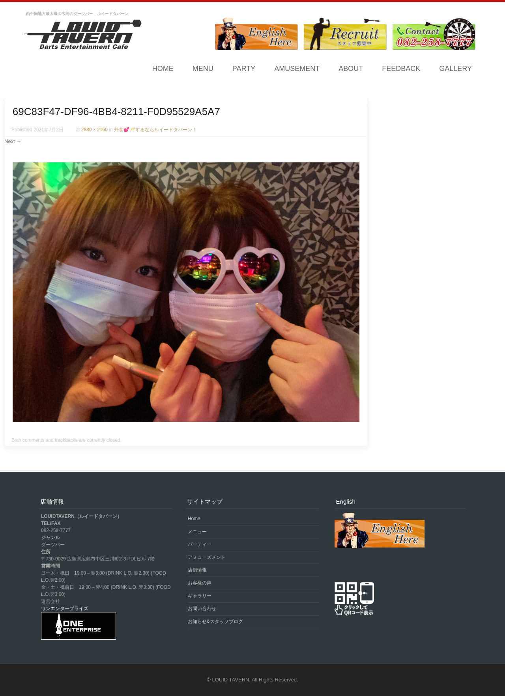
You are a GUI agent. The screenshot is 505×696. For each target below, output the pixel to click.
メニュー (197, 531)
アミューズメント (207, 557)
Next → (12, 141)
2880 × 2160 (94, 129)
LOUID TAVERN (230, 680)
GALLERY (455, 69)
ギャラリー (199, 596)
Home (163, 69)
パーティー (199, 544)
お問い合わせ (202, 608)
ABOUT (351, 69)
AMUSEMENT (297, 69)
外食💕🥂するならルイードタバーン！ (155, 129)
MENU (203, 69)
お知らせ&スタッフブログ (215, 621)
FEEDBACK (401, 69)
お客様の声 (199, 583)
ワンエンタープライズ (64, 608)
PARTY (243, 69)
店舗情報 (197, 570)
